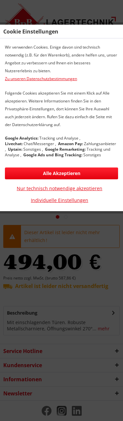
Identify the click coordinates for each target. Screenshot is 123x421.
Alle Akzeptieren (61, 173)
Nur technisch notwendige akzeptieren (59, 188)
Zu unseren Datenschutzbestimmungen (41, 78)
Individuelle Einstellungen (59, 200)
